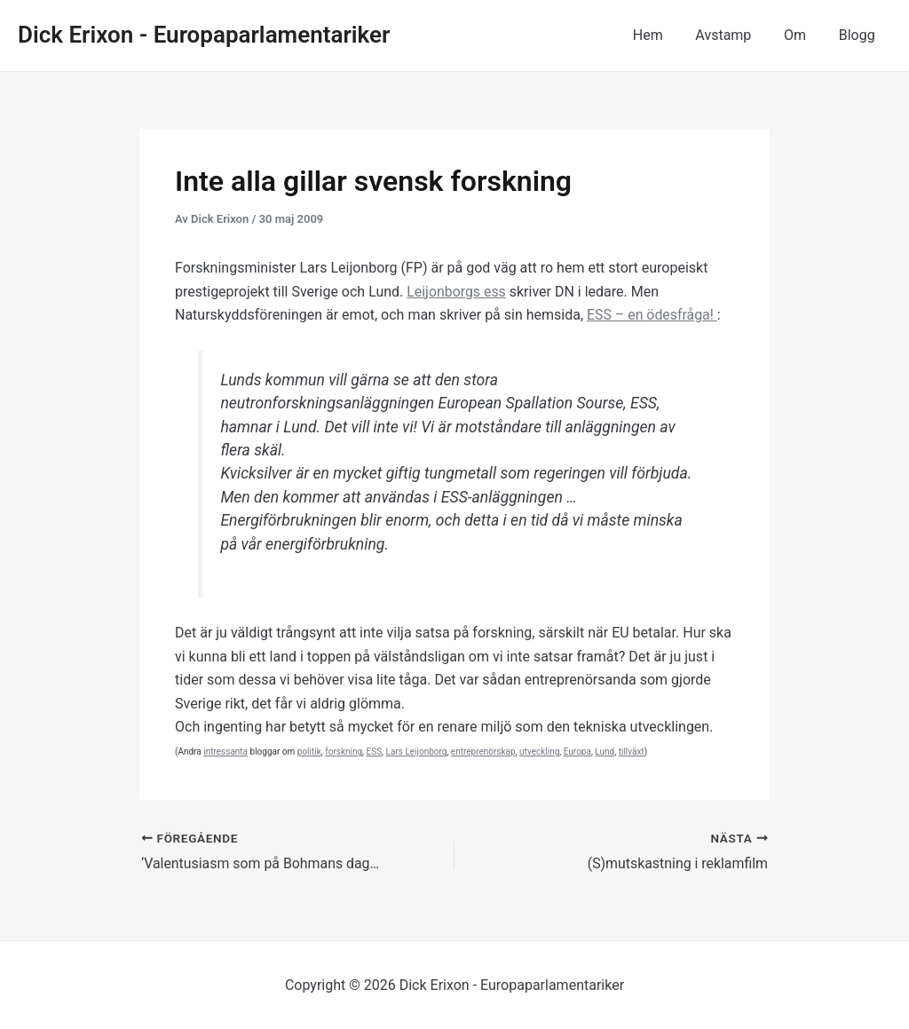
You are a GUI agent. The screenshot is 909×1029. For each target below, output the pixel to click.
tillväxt (631, 751)
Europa (577, 751)
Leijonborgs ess (456, 291)
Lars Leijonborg (416, 751)
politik (309, 751)
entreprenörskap (483, 751)
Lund (604, 751)
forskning (343, 751)
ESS (375, 751)
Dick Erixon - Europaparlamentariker (204, 34)
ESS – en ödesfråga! (652, 314)
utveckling (539, 751)
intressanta (225, 751)
